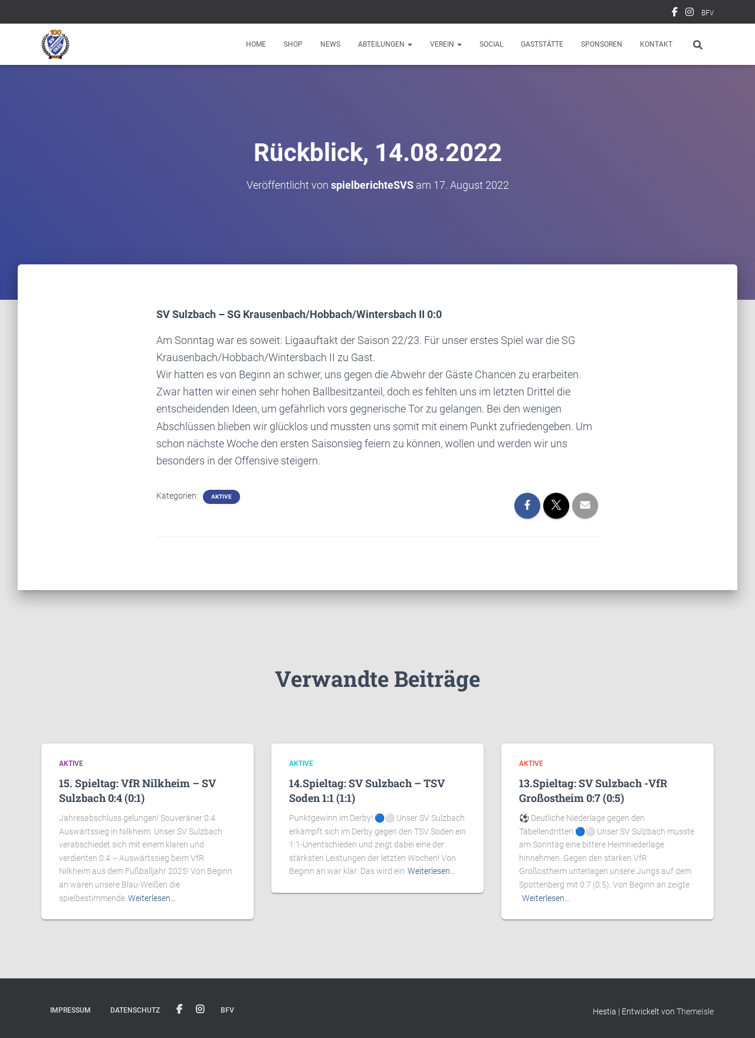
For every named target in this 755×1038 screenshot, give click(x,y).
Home (256, 44)
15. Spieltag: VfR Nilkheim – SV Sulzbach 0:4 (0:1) (137, 790)
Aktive (221, 496)
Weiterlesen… (152, 898)
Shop (293, 44)
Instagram (689, 13)
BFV (707, 13)
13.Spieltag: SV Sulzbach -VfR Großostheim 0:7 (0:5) (593, 790)
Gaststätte (542, 44)
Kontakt (656, 44)
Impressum (70, 1010)
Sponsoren (601, 44)
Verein (446, 44)
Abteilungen (385, 44)
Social (491, 44)
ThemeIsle (695, 1011)
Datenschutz (135, 1010)
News (330, 44)
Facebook (675, 13)
